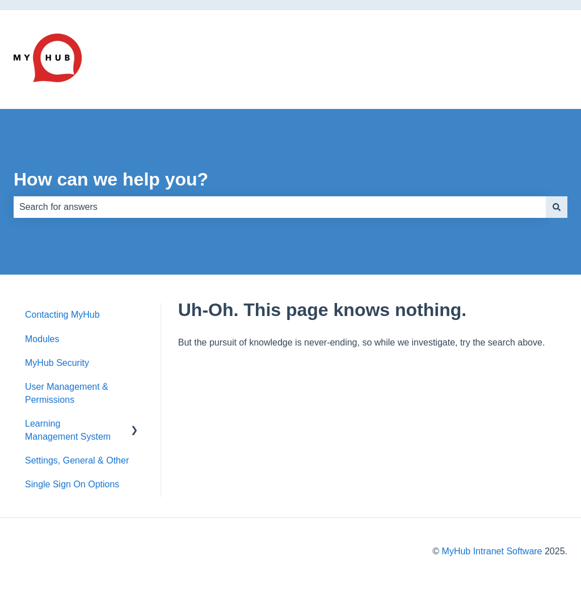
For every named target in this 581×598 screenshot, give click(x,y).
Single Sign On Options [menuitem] (72, 484)
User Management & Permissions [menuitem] (66, 393)
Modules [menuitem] (42, 339)
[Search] (556, 207)
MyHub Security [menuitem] (57, 363)
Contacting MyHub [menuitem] (62, 314)
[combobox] (280, 207)
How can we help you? (111, 179)
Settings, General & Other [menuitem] (77, 460)
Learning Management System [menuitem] (68, 430)
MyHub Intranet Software (492, 551)
